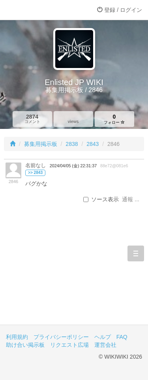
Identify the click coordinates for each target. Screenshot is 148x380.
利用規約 (17, 337)
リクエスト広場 (69, 345)
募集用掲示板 (40, 144)
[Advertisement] (74, 273)
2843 (92, 144)
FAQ (121, 337)
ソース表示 (101, 199)
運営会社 (105, 345)
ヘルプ (102, 337)
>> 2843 (35, 172)
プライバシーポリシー (61, 337)
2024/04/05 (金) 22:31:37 (73, 165)
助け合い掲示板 (25, 345)
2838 (72, 144)
